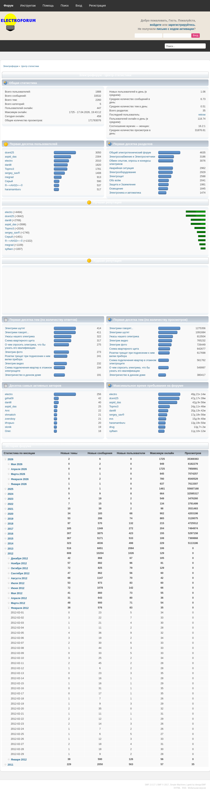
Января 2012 (19, 759)
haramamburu (13, 189)
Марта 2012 (18, 603)
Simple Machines (178, 785)
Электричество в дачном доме (23, 375)
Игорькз (9, 422)
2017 (10, 528)
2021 (10, 509)
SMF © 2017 (163, 785)
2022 (10, 504)
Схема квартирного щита (19, 340)
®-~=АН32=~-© (14, 185)
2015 (10, 538)
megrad (9, 177)
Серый (9, 181)
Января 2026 (19, 484)
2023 (10, 498)
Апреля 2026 (19, 469)
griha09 (9, 398)
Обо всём (115, 180)
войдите (155, 24)
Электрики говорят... (17, 332)
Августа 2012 (19, 578)
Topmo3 (9, 169)
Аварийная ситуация (121, 168)
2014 (10, 543)
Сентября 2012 (20, 573)
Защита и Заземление (122, 184)
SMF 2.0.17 (150, 785)
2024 (10, 494)
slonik (8, 427)
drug (111, 427)
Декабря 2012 (19, 558)
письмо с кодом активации (175, 29)
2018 (10, 523)
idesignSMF (200, 785)
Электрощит (116, 176)
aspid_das (11, 156)
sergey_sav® (12, 173)
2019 (10, 518)
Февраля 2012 (19, 608)
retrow (201, 114)
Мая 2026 (16, 464)
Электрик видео (14, 363)
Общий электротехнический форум (130, 152)
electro (8, 160)
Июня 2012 (17, 588)
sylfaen (9, 249)
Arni (7, 410)
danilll (8, 164)
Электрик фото (14, 352)
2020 (10, 513)
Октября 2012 (19, 568)
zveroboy (10, 418)
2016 (10, 533)
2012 (10, 553)
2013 (10, 548)
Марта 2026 (18, 474)
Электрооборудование (122, 172)
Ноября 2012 (19, 563)
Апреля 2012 (19, 598)
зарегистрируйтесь (181, 24)
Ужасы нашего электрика (20, 336)
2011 (10, 764)
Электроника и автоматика (125, 192)
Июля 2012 (17, 583)
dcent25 (9, 152)
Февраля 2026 (19, 479)
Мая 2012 (16, 593)
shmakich (10, 414)
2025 (10, 489)
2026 (10, 459)
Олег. (8, 431)
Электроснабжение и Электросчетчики (132, 156)
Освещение (116, 188)
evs (111, 418)
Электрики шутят (15, 328)
